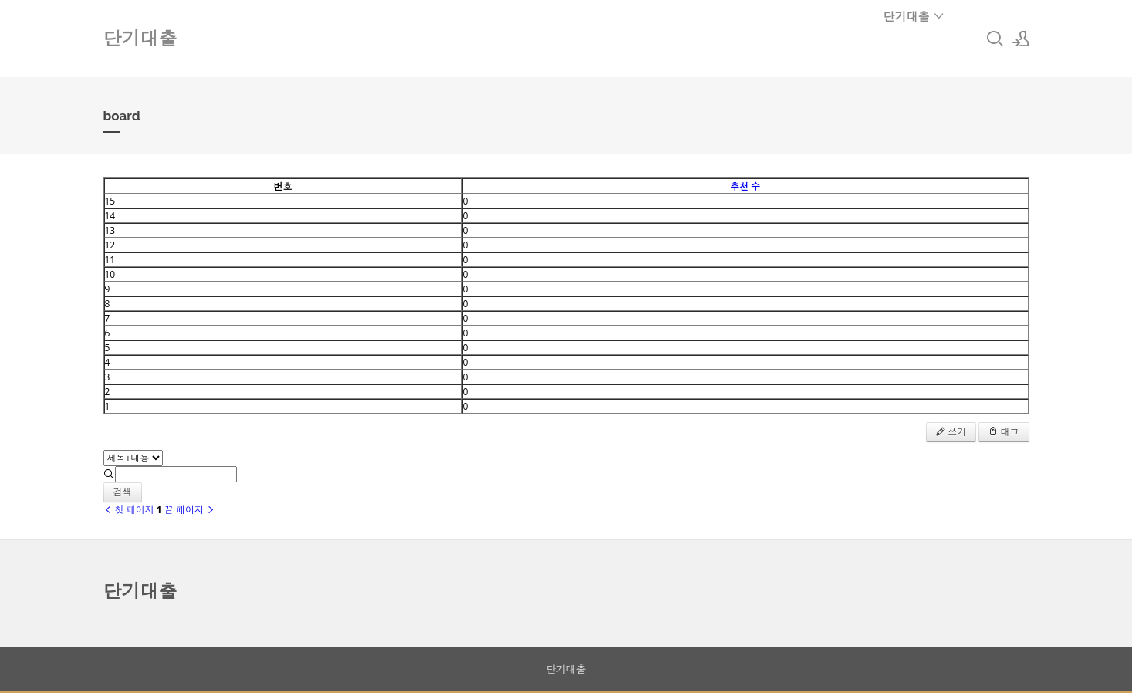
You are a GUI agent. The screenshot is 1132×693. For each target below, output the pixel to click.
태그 (1003, 431)
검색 (122, 492)
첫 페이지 (128, 509)
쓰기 (951, 431)
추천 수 (745, 186)
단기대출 (914, 16)
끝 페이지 (189, 509)
